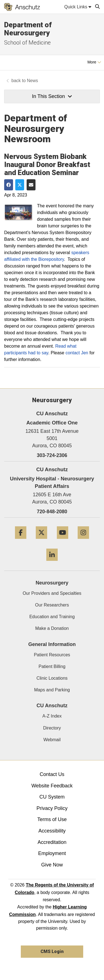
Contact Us (52, 774)
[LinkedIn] (52, 563)
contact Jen (76, 352)
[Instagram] (83, 541)
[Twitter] (41, 541)
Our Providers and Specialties (52, 593)
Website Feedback (52, 786)
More (94, 62)
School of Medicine (27, 42)
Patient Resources (52, 654)
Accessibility (51, 831)
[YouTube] (62, 541)
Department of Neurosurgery (28, 29)
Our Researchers (52, 605)
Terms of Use (52, 819)
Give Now (52, 865)
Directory (52, 728)
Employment (52, 853)
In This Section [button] (52, 96)
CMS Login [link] (52, 951)
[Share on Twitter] (19, 184)
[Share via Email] (31, 184)
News (32, 80)
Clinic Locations (51, 678)
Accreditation (51, 842)
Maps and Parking (52, 689)
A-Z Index (52, 716)
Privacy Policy (51, 808)
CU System (52, 797)
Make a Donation (52, 628)
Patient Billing (52, 666)
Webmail (52, 739)
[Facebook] (21, 541)
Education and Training (52, 616)
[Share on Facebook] (8, 184)
